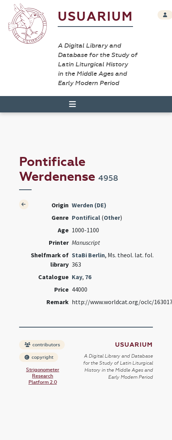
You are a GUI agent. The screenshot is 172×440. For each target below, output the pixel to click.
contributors (42, 344)
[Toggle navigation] (72, 104)
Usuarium (95, 16)
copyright (39, 357)
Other (112, 217)
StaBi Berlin (88, 255)
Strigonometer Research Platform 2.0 (42, 376)
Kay (77, 277)
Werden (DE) (89, 205)
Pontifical (86, 217)
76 (88, 277)
